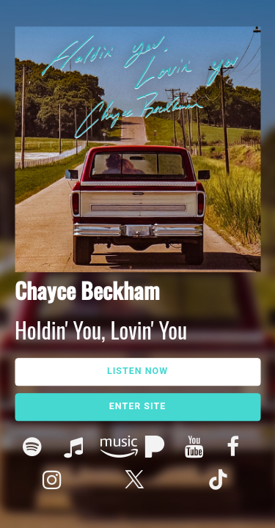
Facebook (239, 448)
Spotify (35, 448)
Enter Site (137, 405)
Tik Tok (219, 481)
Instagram (55, 481)
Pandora (156, 448)
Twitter (137, 481)
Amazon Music (117, 448)
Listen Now (137, 370)
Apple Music (76, 448)
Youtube (197, 448)
